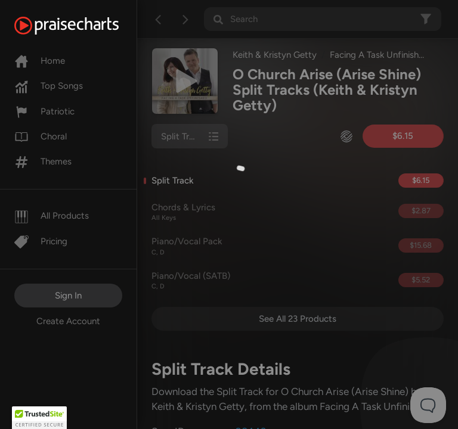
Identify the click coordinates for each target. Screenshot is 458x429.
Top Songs (48, 85)
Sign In (68, 295)
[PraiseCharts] (81, 26)
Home (39, 60)
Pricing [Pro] (40, 241)
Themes (43, 161)
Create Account (68, 321)
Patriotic (44, 111)
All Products (51, 215)
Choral (40, 136)
